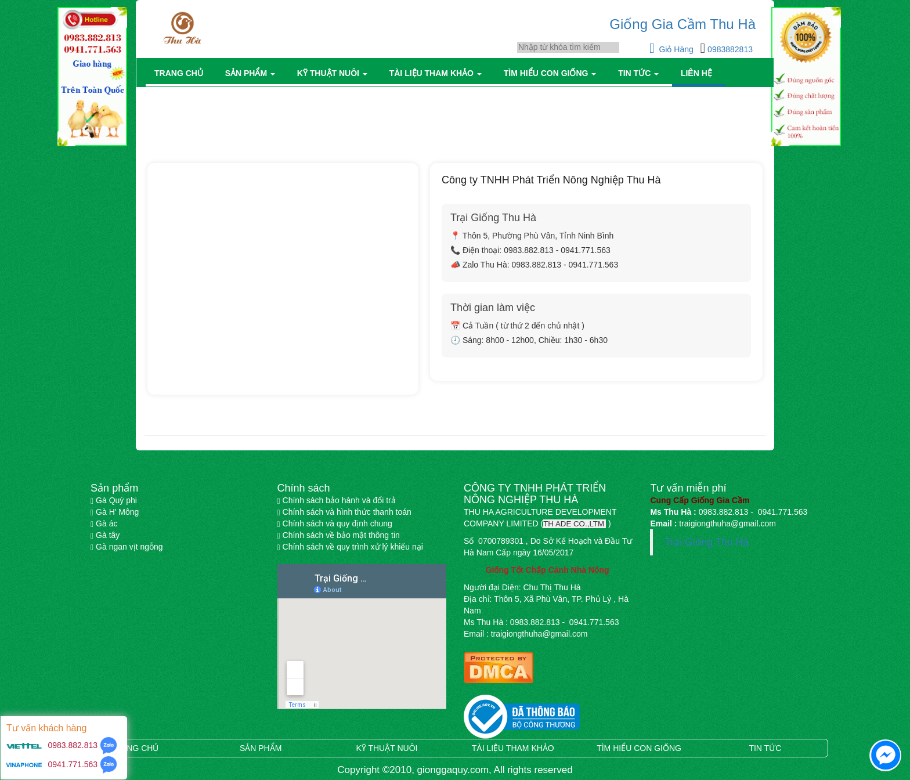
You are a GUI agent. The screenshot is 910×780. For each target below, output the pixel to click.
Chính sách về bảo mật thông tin (338, 535)
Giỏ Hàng (672, 49)
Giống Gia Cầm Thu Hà (682, 24)
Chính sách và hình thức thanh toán (344, 512)
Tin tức (640, 73)
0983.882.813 (72, 745)
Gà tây (105, 535)
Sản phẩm (252, 73)
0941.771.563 (73, 764)
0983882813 (729, 49)
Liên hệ (699, 73)
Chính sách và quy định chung (334, 523)
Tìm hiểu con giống (552, 73)
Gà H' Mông (115, 512)
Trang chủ (181, 73)
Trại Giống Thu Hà (707, 542)
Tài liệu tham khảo (437, 73)
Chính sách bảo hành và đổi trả (336, 500)
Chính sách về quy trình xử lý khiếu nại (350, 546)
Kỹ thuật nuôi (334, 73)
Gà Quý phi (114, 500)
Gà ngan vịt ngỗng (127, 546)
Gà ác (104, 523)
